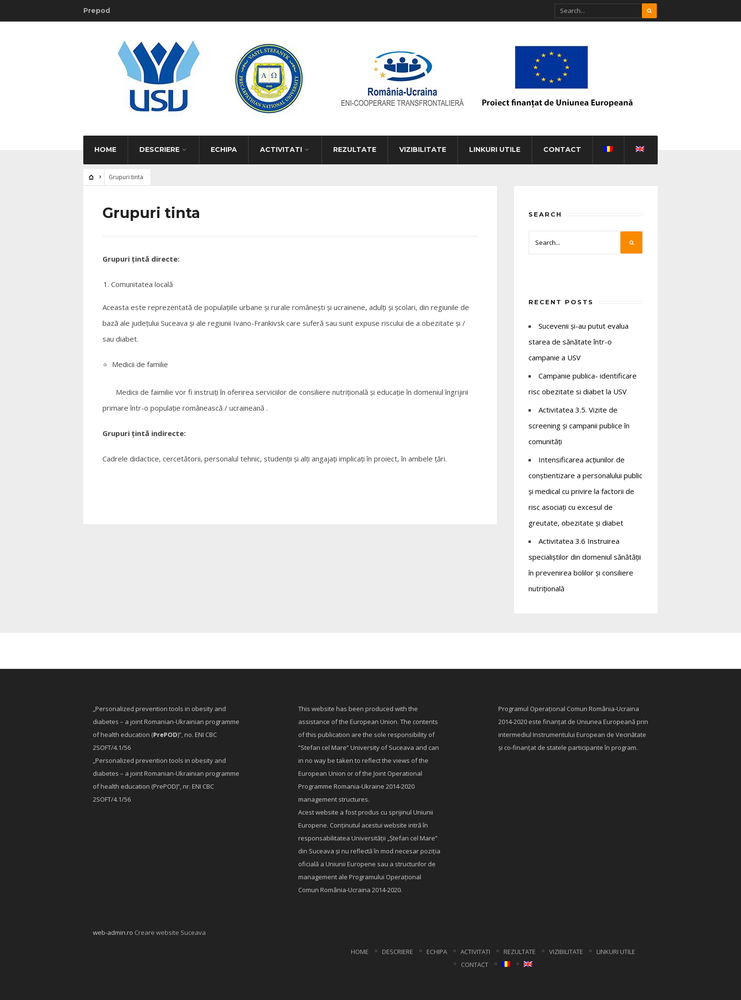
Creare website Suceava (170, 932)
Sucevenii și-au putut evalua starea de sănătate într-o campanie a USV (578, 341)
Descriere (159, 149)
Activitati (281, 149)
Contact (562, 149)
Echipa (224, 149)
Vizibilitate (422, 149)
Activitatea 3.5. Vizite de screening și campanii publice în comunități (578, 425)
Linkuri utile (494, 149)
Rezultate (354, 149)
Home (105, 149)
